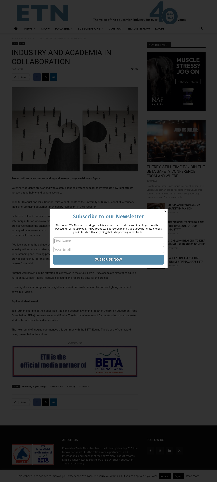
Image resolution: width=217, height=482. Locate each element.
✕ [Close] (165, 211)
